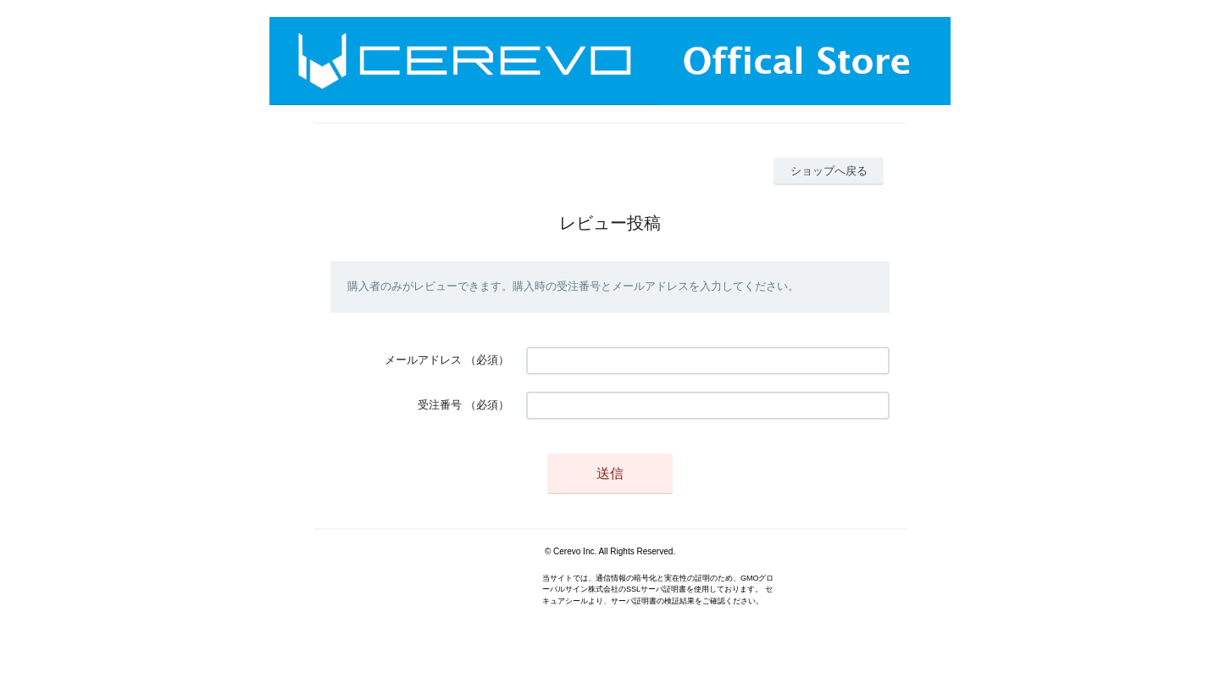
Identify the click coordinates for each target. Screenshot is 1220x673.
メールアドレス (423, 359)
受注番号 (440, 404)
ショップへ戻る (829, 170)
